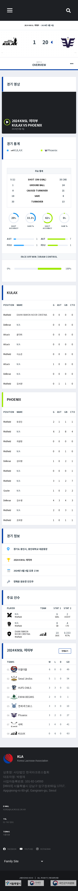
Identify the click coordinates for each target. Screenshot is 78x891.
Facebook (9, 849)
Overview (39, 64)
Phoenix (14, 399)
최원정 (19, 441)
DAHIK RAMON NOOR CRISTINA (32, 314)
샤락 (20, 724)
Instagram (43, 849)
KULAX (12, 292)
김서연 (19, 383)
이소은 (19, 354)
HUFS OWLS (24, 687)
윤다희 (19, 334)
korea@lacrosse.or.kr (14, 810)
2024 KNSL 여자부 (31, 25)
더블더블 (22, 669)
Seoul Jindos (25, 678)
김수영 (19, 500)
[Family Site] (23, 861)
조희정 (19, 520)
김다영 (19, 461)
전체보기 (65, 651)
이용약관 (6, 835)
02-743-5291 (8, 822)
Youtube (26, 849)
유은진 (19, 421)
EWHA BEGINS (26, 697)
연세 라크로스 (25, 706)
